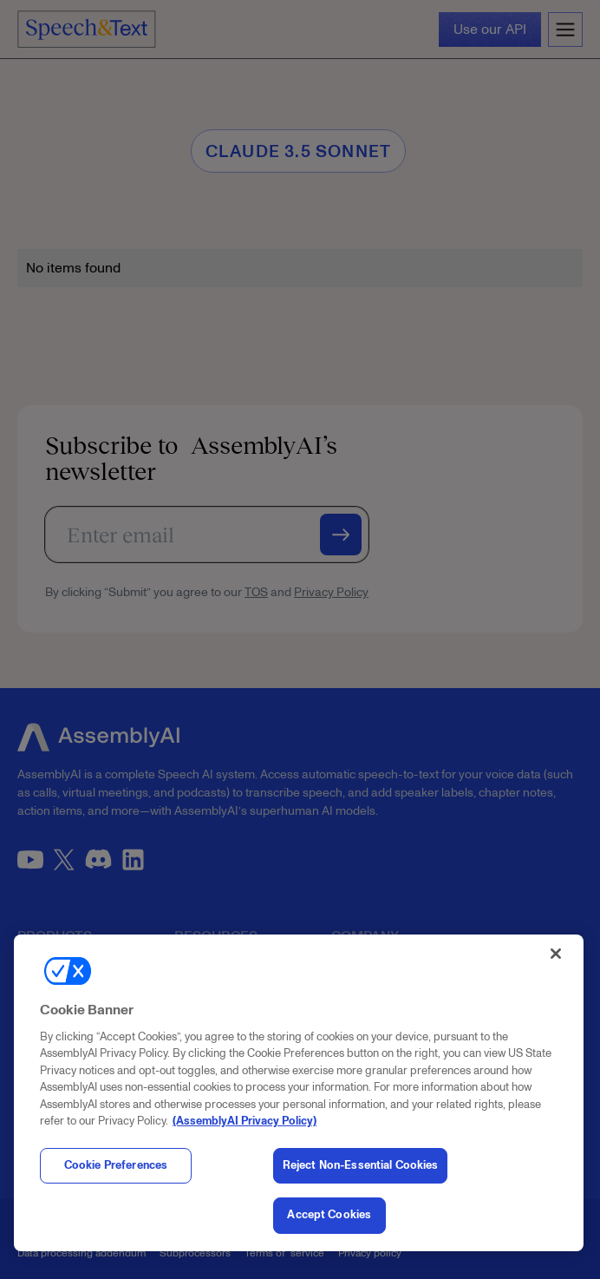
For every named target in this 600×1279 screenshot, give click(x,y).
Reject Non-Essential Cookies (361, 1165)
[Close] (556, 954)
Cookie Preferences (115, 1165)
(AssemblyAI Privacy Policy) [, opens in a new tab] (244, 1121)
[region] (299, 1093)
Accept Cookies (329, 1215)
